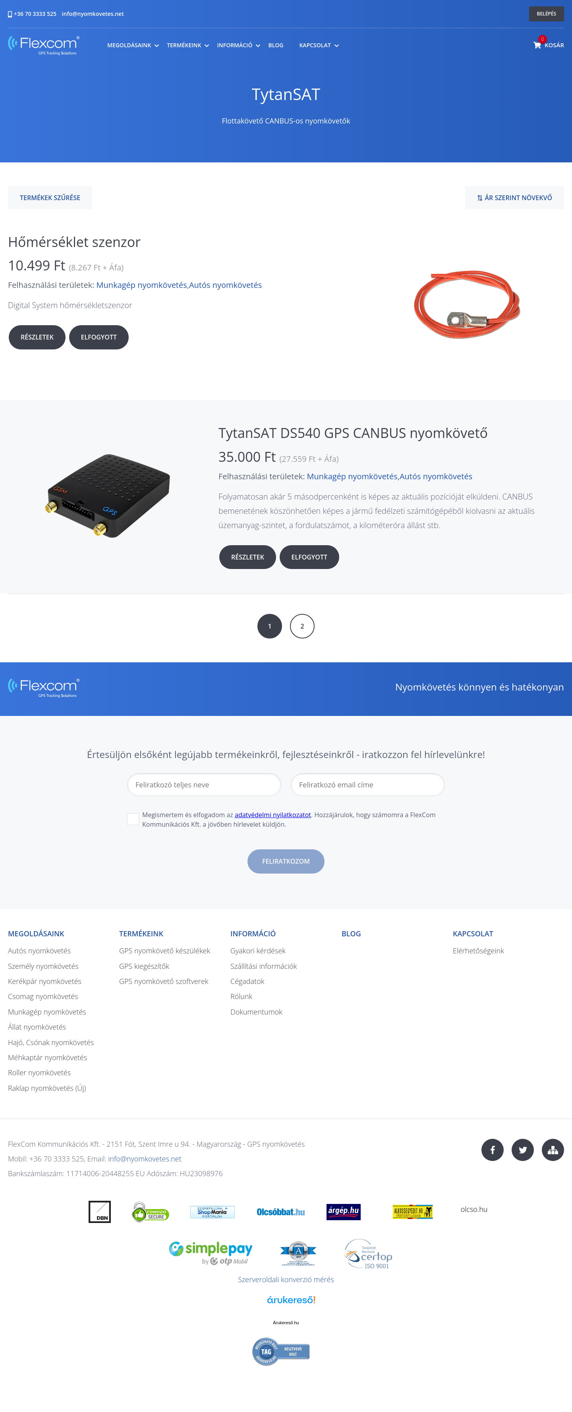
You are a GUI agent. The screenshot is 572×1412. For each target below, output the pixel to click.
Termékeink (184, 45)
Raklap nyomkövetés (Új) (47, 1088)
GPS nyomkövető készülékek (164, 950)
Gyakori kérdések (258, 950)
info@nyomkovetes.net (93, 13)
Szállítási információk (263, 966)
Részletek (37, 337)
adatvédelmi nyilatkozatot (273, 814)
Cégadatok (247, 981)
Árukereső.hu (286, 1322)
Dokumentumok (256, 1012)
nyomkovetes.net (43, 47)
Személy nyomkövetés (43, 966)
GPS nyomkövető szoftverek (164, 981)
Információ (234, 45)
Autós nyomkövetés (225, 285)
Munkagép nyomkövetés (142, 285)
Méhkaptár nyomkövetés (47, 1057)
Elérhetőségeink (478, 950)
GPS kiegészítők (144, 966)
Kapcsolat (314, 45)
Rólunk (241, 996)
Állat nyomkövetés (37, 1027)
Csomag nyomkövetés (43, 996)
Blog (275, 45)
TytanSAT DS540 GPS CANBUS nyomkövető (353, 433)
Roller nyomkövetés (39, 1072)
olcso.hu (474, 1209)
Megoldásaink (129, 45)
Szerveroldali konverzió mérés (286, 1279)
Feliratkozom (286, 861)
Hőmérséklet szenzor (74, 242)
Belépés (547, 13)
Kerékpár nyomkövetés (44, 981)
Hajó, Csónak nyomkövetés (51, 1042)
